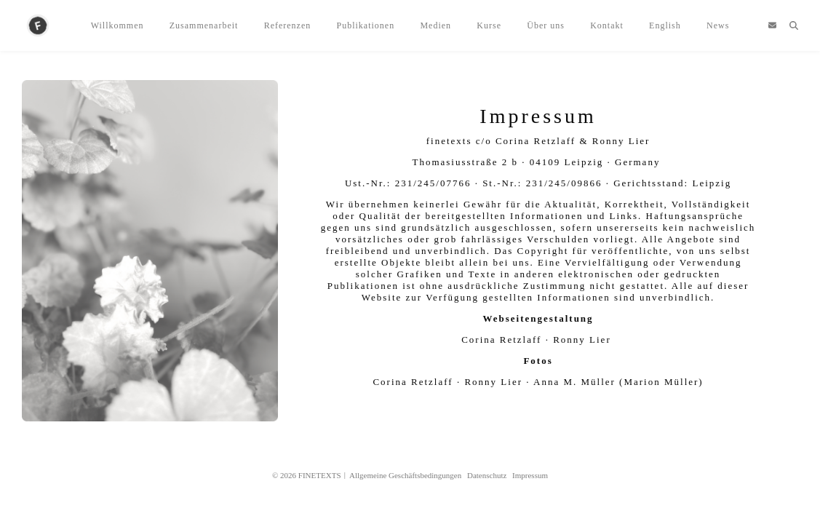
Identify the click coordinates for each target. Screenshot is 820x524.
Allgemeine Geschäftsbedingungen (405, 475)
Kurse (489, 25)
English (665, 25)
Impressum (530, 475)
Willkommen (117, 25)
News (717, 25)
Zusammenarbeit (204, 25)
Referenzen (287, 25)
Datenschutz (486, 475)
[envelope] (772, 25)
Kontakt (607, 25)
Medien (435, 25)
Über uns (546, 25)
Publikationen (366, 25)
